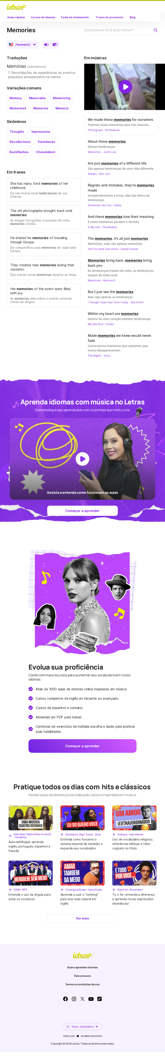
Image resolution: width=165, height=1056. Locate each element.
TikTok (99, 998)
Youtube (91, 998)
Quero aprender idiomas (82, 967)
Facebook (65, 998)
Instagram (74, 998)
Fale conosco (82, 976)
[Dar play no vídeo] (125, 87)
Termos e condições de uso (82, 984)
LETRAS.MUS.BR (16, 7)
